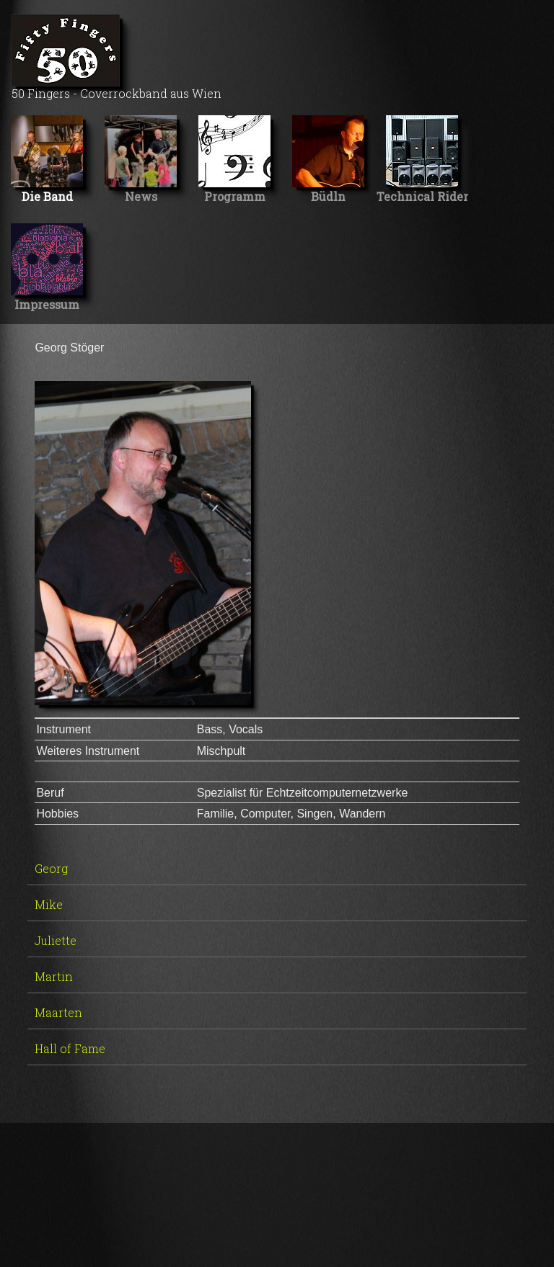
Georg (51, 868)
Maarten (58, 1012)
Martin (54, 976)
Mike (49, 904)
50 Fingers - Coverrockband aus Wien (116, 57)
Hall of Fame (70, 1048)
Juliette (55, 940)
